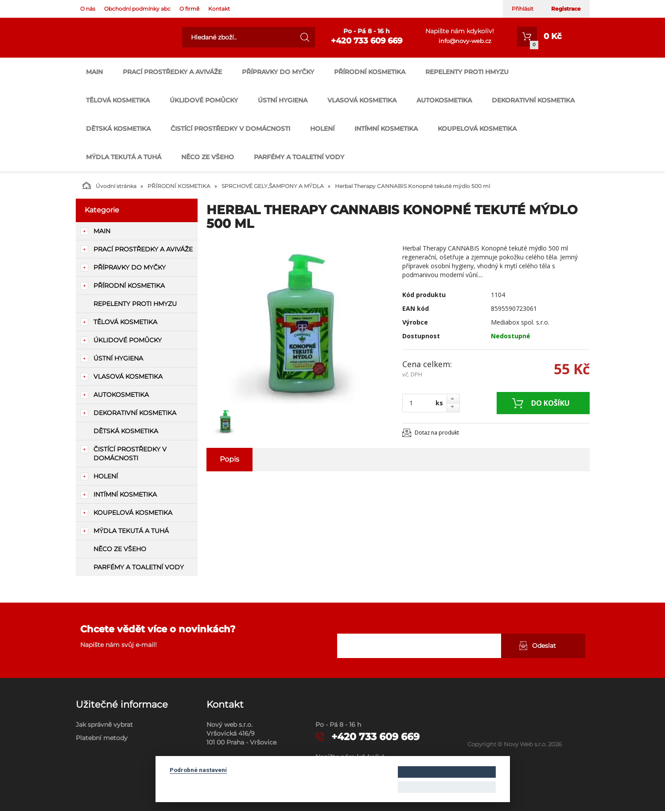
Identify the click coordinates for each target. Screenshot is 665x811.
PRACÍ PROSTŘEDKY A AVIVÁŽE (172, 72)
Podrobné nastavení (198, 769)
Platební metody (102, 738)
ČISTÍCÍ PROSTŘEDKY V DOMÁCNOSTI (230, 129)
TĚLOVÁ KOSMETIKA (118, 100)
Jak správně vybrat (104, 725)
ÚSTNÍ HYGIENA (282, 100)
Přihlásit (522, 8)
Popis (229, 459)
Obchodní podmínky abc (137, 8)
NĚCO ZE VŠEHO (207, 157)
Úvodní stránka (109, 185)
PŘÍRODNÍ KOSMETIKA (369, 72)
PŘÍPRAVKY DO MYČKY (278, 72)
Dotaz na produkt (437, 432)
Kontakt (219, 8)
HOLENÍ (322, 129)
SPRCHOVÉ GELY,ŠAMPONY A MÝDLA (273, 186)
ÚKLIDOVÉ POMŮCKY (204, 100)
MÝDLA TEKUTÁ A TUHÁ (123, 157)
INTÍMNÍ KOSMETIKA (386, 129)
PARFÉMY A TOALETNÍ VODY (299, 157)
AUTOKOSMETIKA (444, 100)
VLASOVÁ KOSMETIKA (362, 100)
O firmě (189, 8)
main (94, 72)
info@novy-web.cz (465, 40)
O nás (87, 8)
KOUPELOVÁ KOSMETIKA (477, 129)
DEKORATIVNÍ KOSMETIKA (533, 100)
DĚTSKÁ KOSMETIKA (118, 129)
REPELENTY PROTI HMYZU (467, 72)
